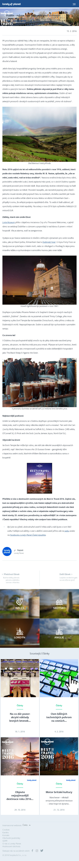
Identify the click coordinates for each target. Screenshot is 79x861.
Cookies (5, 829)
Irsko (8, 20)
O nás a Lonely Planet (11, 843)
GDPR (4, 840)
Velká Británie (19, 20)
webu (66, 530)
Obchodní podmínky (11, 838)
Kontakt (5, 835)
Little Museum (8, 222)
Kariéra (5, 832)
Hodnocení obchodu (11, 846)
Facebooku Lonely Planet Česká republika (28, 535)
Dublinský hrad (49, 242)
